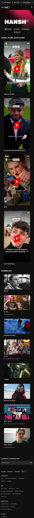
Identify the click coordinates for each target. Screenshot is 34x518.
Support (9, 481)
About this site (5, 504)
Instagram (10, 471)
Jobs (17, 488)
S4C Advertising (16, 493)
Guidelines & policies (11, 478)
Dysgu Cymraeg (19, 491)
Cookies (12, 506)
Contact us (4, 516)
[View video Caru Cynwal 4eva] (17, 236)
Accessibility (14, 504)
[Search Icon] (32, 7)
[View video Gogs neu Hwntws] (17, 66)
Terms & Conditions (6, 509)
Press (2, 478)
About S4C (4, 488)
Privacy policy (5, 506)
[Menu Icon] (2, 7)
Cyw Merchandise (6, 493)
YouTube (3, 471)
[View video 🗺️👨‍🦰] (17, 179)
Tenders (3, 481)
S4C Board (11, 488)
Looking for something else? (10, 458)
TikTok (23, 471)
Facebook (17, 471)
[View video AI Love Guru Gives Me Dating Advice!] (17, 123)
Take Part (3, 496)
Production (21, 478)
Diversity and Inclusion (7, 491)
